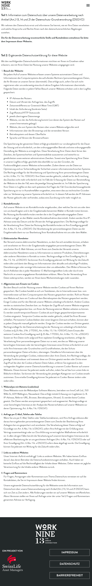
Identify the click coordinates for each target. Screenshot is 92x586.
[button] (88, 5)
